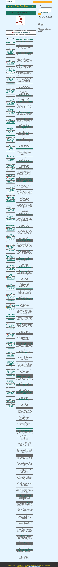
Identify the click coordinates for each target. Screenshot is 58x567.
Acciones (38, 1)
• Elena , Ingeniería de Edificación (24, 289)
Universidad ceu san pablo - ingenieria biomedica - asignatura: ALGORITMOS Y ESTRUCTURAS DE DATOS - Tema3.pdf (10, 407)
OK (27, 566)
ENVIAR (40, 14)
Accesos (50, 1)
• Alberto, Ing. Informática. (24, 521)
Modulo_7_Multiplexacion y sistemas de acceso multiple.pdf (10, 247)
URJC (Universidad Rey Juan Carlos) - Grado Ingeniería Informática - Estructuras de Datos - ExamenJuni (10, 336)
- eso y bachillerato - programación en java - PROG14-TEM (10, 118)
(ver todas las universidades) (42, 20)
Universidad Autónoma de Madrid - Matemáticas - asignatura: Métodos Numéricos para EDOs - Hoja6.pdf (10, 206)
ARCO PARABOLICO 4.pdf (11, 175)
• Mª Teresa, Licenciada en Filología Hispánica (24, 267)
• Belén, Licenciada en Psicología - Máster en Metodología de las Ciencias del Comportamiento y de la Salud (24, 543)
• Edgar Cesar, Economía (24, 535)
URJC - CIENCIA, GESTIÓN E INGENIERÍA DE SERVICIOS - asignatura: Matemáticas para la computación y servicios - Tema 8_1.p (10, 216)
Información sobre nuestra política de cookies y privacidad (34, 566)
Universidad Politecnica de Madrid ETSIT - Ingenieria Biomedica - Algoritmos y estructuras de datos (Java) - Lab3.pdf (10, 70)
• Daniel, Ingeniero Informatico (24, 88)
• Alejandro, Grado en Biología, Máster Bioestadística (24, 468)
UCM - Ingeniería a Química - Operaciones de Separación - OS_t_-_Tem (10, 145)
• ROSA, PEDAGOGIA (24, 316)
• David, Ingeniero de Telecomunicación (24, 250)
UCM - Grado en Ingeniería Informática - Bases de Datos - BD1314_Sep (10, 399)
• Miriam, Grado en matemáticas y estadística (24, 514)
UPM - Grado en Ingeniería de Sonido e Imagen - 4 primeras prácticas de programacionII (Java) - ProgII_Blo (10, 128)
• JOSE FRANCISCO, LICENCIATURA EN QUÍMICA (24, 399)
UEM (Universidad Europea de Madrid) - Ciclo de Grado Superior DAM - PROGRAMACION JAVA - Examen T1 (10, 75)
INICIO (34, 1)
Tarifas (42, 1)
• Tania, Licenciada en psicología (24, 323)
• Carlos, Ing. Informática (24, 65)
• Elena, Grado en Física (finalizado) (24, 271)
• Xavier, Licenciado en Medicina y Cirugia (24, 227)
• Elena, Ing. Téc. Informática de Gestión (24, 71)
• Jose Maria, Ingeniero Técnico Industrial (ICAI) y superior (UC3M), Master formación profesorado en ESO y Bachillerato (24, 392)
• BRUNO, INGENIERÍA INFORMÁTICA (24, 41)
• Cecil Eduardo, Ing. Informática (24, 133)
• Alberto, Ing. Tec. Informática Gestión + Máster (24, 77)
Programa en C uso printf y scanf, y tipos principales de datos (10, 389)
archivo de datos (10, 403)
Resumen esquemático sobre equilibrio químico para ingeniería (10, 178)
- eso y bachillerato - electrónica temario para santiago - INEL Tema (10, 197)
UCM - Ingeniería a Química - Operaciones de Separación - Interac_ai (10, 201)
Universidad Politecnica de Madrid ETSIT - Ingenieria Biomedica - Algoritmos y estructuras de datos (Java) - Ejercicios (10, 47)
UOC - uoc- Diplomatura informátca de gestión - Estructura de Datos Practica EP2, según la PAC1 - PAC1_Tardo (11, 394)
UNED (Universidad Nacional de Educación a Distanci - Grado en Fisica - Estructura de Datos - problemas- (10, 356)
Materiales (45, 1)
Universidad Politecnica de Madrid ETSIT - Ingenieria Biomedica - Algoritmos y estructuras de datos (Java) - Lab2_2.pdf (10, 104)
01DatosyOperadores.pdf (11, 401)
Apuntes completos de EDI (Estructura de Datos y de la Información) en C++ (10, 345)
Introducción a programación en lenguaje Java (10, 56)
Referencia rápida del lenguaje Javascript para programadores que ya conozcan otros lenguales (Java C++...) (10, 140)
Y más (40, 566)
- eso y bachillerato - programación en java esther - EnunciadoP (10, 59)
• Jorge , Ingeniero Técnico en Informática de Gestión (24, 112)
